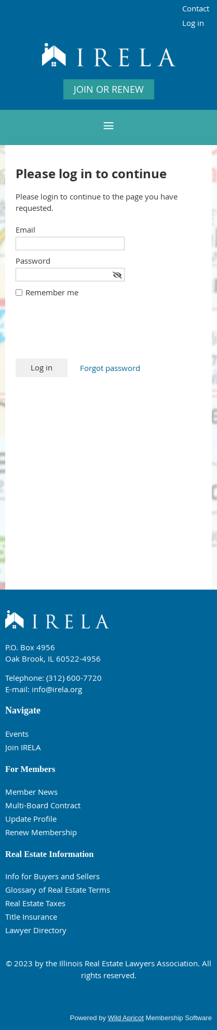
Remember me (51, 292)
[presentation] (94, 333)
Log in (193, 23)
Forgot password (110, 368)
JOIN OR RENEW (109, 89)
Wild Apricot (126, 1018)
